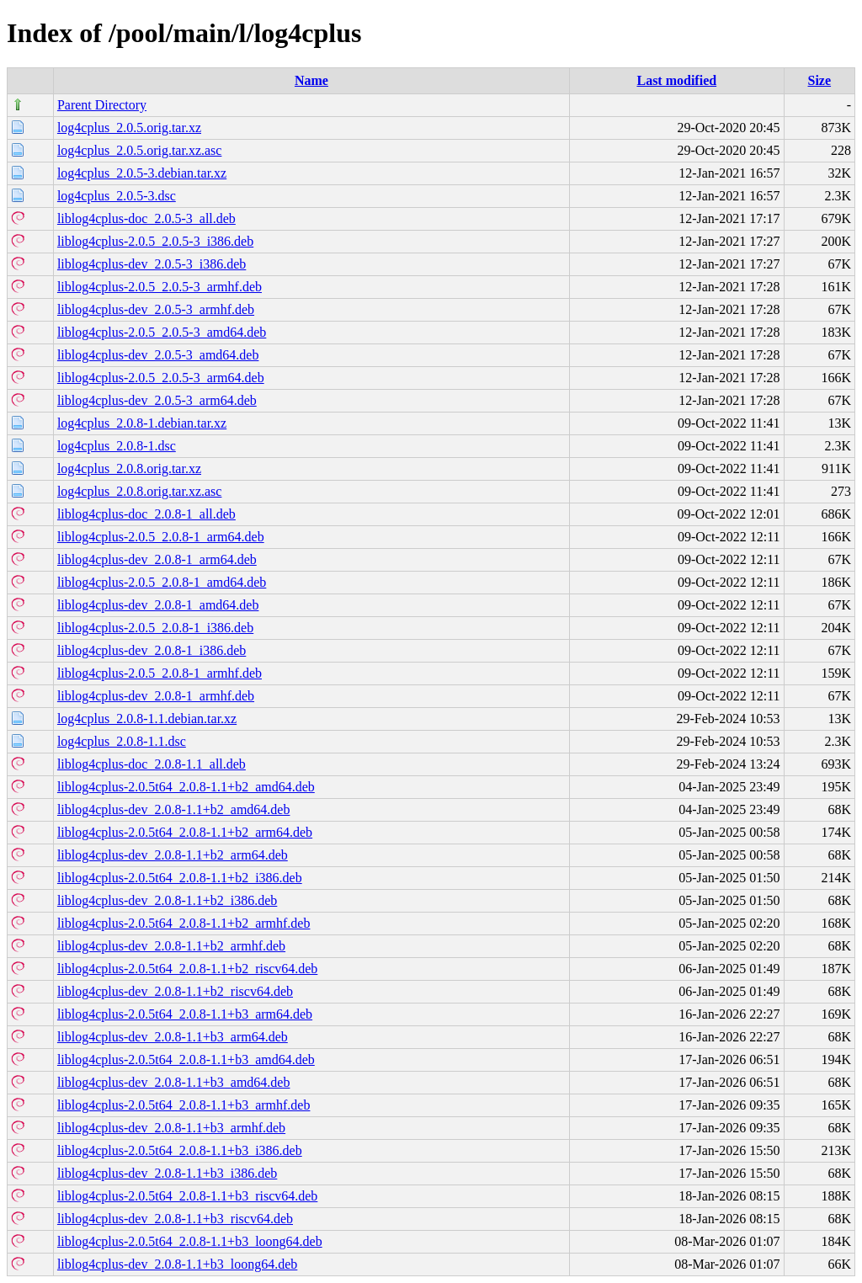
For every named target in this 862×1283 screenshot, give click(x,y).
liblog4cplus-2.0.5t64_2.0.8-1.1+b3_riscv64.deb (187, 1196)
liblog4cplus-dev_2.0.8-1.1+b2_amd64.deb (173, 809)
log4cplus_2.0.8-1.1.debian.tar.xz (147, 718)
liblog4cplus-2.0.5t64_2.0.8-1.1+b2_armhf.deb (184, 923)
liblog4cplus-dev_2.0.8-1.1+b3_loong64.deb (177, 1264)
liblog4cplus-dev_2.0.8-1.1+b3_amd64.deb (173, 1082)
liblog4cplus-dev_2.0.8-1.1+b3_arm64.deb (172, 1037)
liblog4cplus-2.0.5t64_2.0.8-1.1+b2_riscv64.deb (187, 968)
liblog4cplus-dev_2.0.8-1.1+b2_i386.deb (167, 900)
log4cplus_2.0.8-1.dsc (116, 446)
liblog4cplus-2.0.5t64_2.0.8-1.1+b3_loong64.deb (189, 1241)
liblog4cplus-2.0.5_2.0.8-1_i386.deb (155, 627)
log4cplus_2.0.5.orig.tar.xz (129, 127)
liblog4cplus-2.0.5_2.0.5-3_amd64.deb (161, 332)
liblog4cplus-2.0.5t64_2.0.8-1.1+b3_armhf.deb (184, 1105)
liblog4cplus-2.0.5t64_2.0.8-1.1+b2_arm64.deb (184, 832)
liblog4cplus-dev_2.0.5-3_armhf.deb (155, 309)
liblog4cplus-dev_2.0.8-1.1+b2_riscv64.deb (175, 991)
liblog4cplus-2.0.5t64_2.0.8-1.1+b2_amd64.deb (186, 787)
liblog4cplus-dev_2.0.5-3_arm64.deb (157, 400)
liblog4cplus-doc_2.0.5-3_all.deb (146, 218)
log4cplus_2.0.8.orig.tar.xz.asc (139, 491)
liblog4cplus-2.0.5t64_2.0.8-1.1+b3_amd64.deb (186, 1059)
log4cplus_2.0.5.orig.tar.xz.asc (139, 150)
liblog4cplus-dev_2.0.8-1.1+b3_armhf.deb (171, 1128)
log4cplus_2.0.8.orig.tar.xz (129, 468)
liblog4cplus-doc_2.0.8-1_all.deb (146, 514)
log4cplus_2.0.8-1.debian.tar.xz (141, 423)
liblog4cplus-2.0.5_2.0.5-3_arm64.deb (160, 377)
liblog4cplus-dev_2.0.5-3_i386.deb (151, 264)
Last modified (676, 80)
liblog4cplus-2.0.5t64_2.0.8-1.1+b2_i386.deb (179, 877)
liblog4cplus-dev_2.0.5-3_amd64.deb (158, 355)
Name (311, 80)
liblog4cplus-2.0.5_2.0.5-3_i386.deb (155, 241)
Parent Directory (101, 105)
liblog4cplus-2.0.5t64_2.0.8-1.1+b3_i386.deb (179, 1150)
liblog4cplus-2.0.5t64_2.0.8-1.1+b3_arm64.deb (184, 1014)
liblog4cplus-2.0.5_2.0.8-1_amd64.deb (161, 582)
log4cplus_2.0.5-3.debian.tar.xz (141, 173)
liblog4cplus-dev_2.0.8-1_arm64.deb (157, 559)
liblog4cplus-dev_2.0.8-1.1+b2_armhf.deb (171, 946)
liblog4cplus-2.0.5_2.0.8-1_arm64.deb (160, 537)
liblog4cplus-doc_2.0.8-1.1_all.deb (151, 764)
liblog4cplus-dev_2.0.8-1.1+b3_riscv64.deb (175, 1218)
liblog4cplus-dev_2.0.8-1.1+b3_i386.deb (167, 1173)
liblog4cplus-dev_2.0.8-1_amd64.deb (158, 605)
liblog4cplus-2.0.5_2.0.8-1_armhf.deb (159, 673)
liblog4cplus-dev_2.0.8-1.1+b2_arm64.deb (172, 855)
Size (820, 80)
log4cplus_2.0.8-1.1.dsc (121, 741)
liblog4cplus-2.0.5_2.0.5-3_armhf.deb (159, 286)
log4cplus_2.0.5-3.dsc (116, 196)
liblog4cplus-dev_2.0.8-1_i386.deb (151, 650)
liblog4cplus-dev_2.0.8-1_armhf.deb (155, 696)
